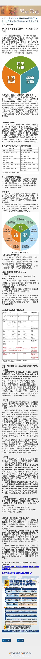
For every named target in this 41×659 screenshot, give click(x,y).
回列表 (20, 640)
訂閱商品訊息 (27, 653)
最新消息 (13, 18)
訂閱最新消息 (15, 653)
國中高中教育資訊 (27, 18)
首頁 (4, 18)
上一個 (7, 640)
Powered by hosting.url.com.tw (20, 656)
